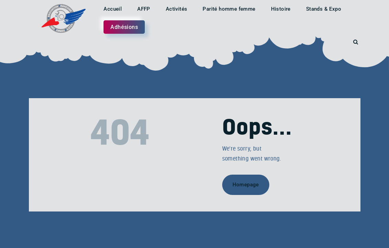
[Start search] (355, 42)
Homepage (246, 185)
